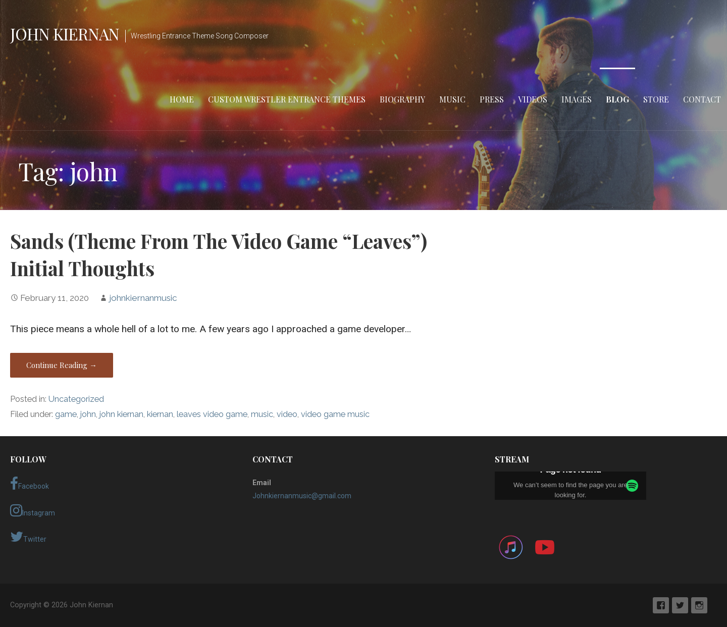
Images (576, 99)
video (287, 414)
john (88, 414)
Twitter (28, 537)
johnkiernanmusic (143, 298)
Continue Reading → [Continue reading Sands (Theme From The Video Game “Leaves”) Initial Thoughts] (61, 365)
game (66, 414)
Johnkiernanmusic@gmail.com (301, 496)
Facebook (29, 484)
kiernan (160, 414)
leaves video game (212, 414)
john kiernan (121, 414)
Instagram (32, 510)
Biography (402, 99)
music (262, 414)
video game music (335, 414)
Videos (532, 99)
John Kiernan (64, 33)
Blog (617, 99)
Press (492, 99)
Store (656, 99)
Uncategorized (76, 399)
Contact (702, 99)
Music (452, 99)
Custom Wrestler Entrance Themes (287, 99)
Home (182, 99)
